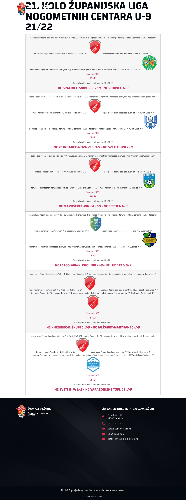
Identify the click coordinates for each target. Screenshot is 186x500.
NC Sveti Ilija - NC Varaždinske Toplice (93, 389)
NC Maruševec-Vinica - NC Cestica (93, 206)
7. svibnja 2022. (93, 74)
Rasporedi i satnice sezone (105, 9)
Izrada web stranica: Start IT (93, 496)
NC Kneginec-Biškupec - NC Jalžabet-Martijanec (93, 327)
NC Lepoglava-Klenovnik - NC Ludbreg (93, 265)
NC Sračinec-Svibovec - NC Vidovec (93, 88)
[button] (165, 9)
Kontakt (143, 9)
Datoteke (128, 9)
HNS (86, 9)
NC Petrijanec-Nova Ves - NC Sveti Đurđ (93, 147)
